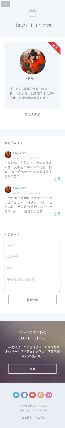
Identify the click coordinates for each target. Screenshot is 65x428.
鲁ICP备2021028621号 (33, 410)
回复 (57, 178)
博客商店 (40, 417)
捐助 (32, 368)
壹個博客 (27, 417)
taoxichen (20, 153)
